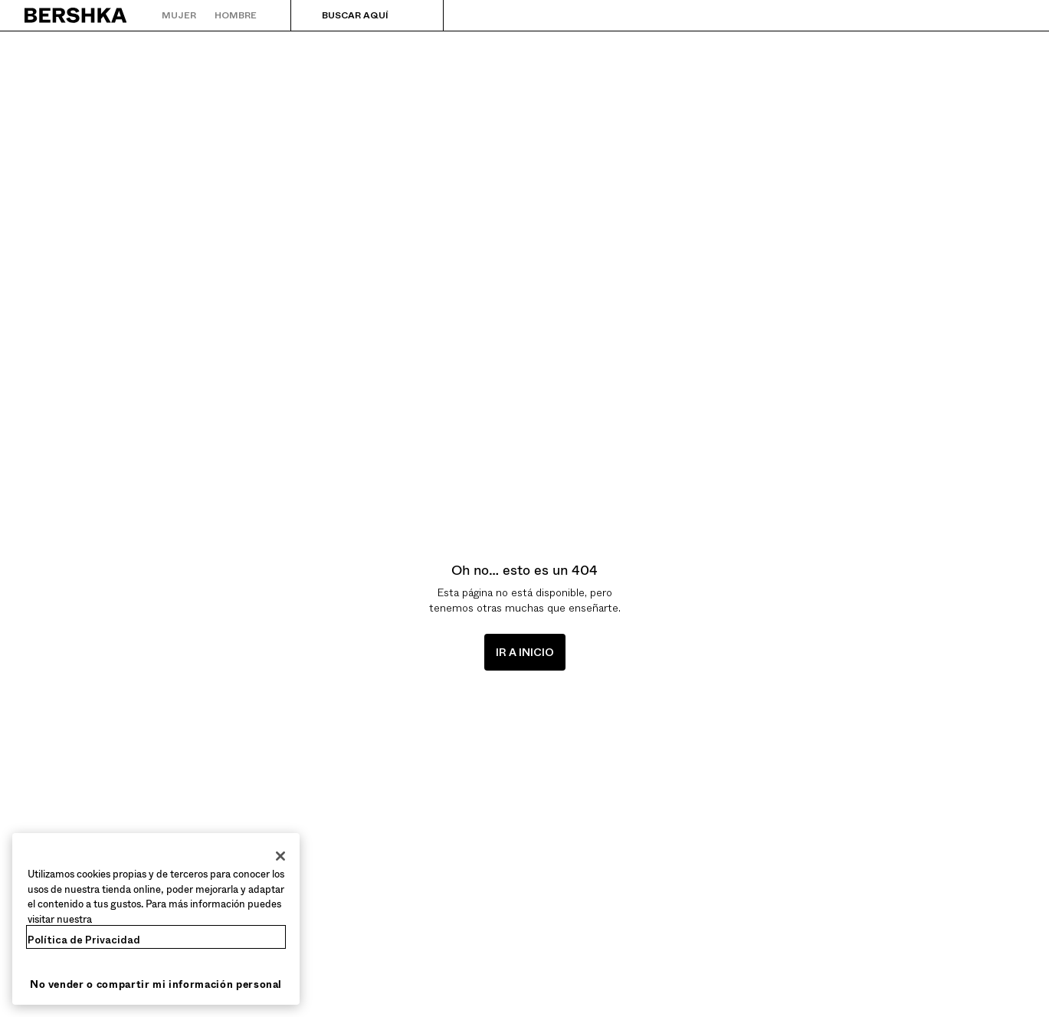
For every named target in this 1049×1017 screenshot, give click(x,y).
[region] (156, 919)
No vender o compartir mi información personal (156, 984)
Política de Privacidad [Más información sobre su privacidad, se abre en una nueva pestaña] (84, 940)
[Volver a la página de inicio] (76, 15)
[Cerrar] (280, 856)
